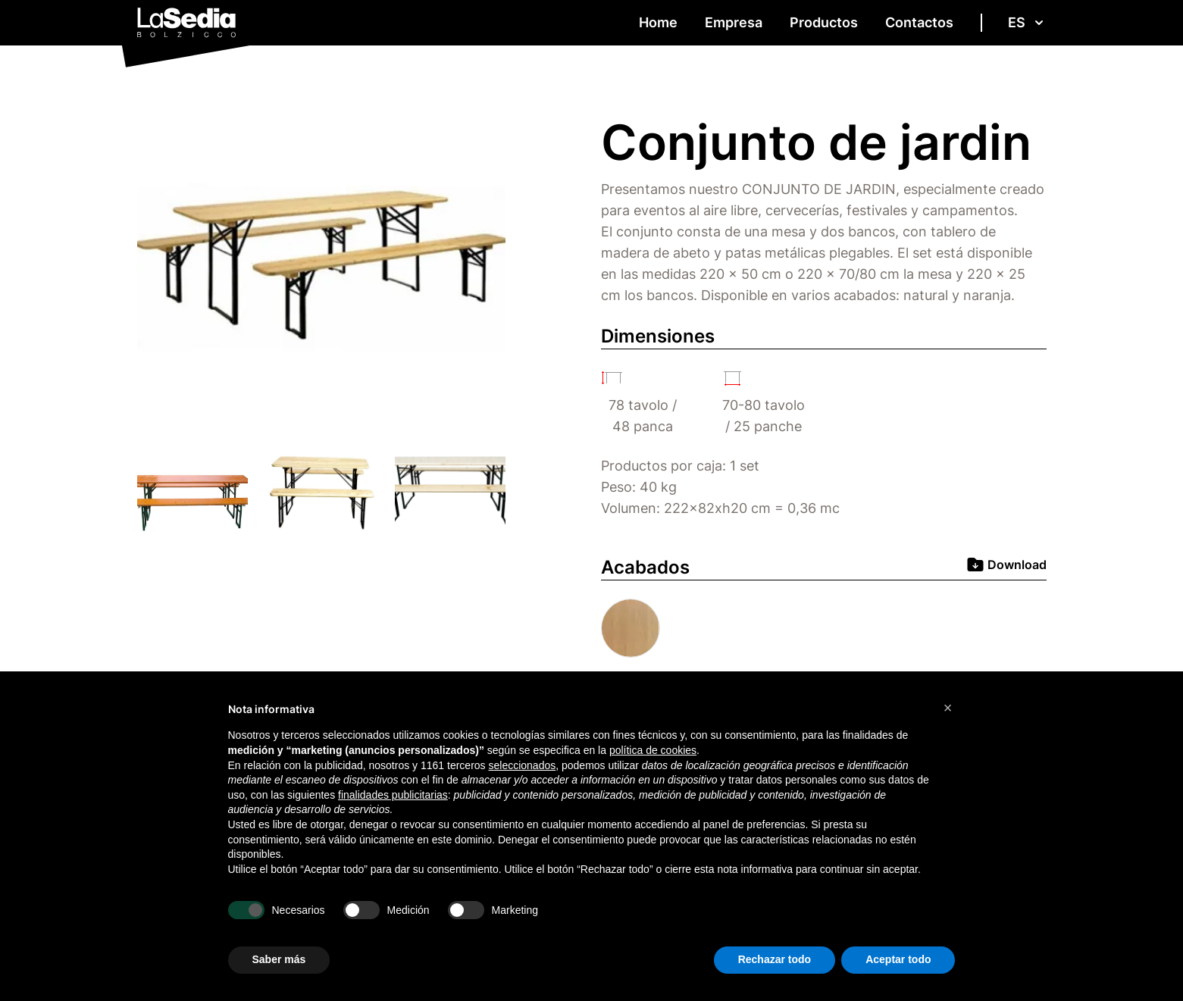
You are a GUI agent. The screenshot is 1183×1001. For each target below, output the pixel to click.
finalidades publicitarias (393, 795)
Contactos (919, 22)
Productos (824, 22)
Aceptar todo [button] (898, 959)
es (1027, 22)
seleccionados (522, 765)
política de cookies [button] (652, 750)
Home (658, 22)
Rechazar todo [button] (774, 959)
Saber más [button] (279, 959)
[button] (948, 708)
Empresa (733, 22)
